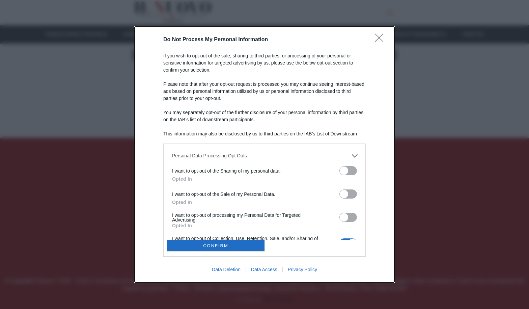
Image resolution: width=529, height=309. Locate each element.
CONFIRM (215, 245)
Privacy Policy (302, 269)
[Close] (381, 39)
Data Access (264, 269)
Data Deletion (226, 269)
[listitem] (264, 155)
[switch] (348, 170)
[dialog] (264, 155)
